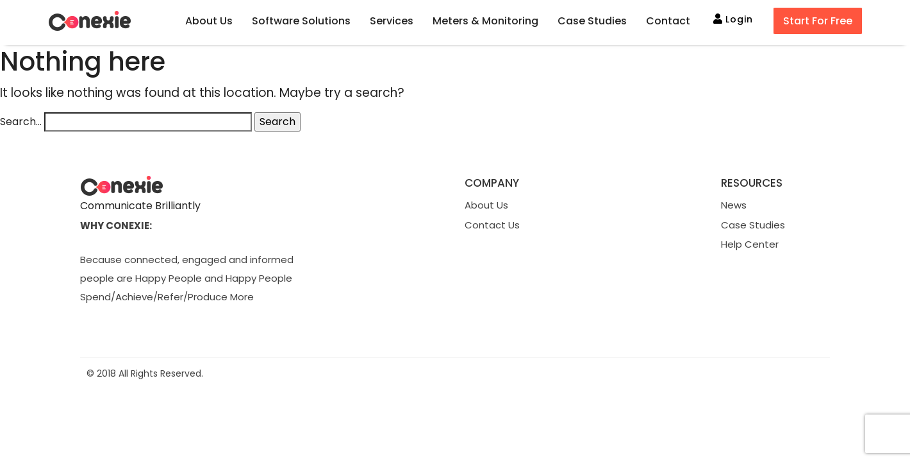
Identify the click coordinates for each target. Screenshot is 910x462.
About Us (486, 205)
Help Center (750, 244)
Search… (21, 121)
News (734, 205)
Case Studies (753, 225)
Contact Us (492, 225)
